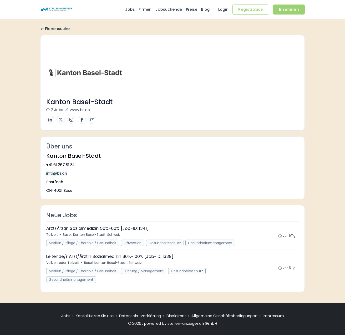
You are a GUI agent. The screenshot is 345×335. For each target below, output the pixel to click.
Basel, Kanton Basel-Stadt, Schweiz (92, 234)
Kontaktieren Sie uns (95, 316)
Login (223, 9)
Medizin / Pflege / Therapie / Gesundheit (83, 243)
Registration (250, 9)
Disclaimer (176, 316)
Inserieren (289, 9)
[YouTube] (92, 120)
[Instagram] (71, 120)
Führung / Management (144, 271)
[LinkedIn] (50, 120)
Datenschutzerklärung (140, 316)
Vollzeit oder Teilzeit (62, 262)
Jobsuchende (168, 9)
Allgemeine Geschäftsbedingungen (224, 316)
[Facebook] (82, 120)
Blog (205, 9)
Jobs (130, 9)
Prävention (133, 243)
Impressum (273, 316)
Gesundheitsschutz (165, 243)
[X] (61, 120)
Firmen (145, 9)
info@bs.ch (56, 173)
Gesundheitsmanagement (210, 243)
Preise (191, 9)
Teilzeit (52, 234)
